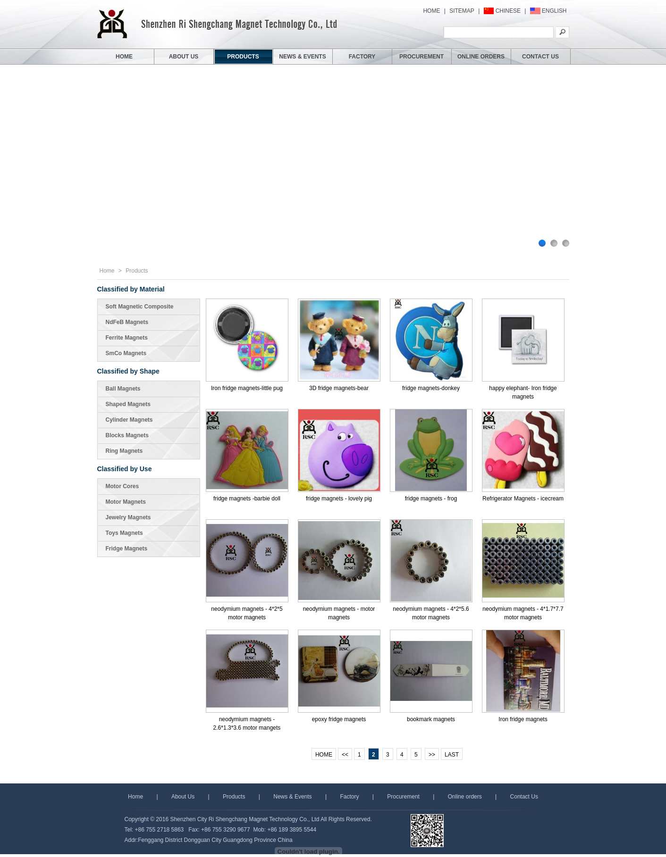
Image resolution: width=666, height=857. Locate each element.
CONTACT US (540, 56)
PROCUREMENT (421, 56)
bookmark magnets (431, 719)
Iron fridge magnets (522, 719)
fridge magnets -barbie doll (246, 498)
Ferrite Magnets (127, 337)
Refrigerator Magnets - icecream (523, 498)
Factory (349, 796)
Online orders (465, 796)
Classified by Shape (128, 371)
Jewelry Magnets (128, 517)
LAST (452, 754)
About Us (182, 796)
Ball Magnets (123, 388)
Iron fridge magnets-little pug (247, 388)
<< (345, 754)
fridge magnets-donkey (431, 388)
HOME (431, 11)
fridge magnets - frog (431, 498)
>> (432, 754)
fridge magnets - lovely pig (339, 498)
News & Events (292, 796)
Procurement (403, 796)
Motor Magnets (126, 502)
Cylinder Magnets (129, 419)
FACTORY (362, 56)
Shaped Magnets (128, 404)
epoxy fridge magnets (339, 719)
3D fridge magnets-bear (339, 388)
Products (137, 270)
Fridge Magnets (127, 548)
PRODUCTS (243, 56)
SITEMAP (461, 11)
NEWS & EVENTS (302, 56)
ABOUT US (184, 56)
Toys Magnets (124, 533)
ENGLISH (554, 11)
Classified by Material (131, 289)
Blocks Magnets (127, 435)
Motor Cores (122, 486)
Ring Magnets (124, 451)
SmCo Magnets (126, 353)
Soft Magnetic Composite (140, 306)
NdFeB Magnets (127, 322)
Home (107, 270)
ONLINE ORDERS (481, 56)
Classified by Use (124, 469)
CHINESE (508, 11)
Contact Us (524, 796)
